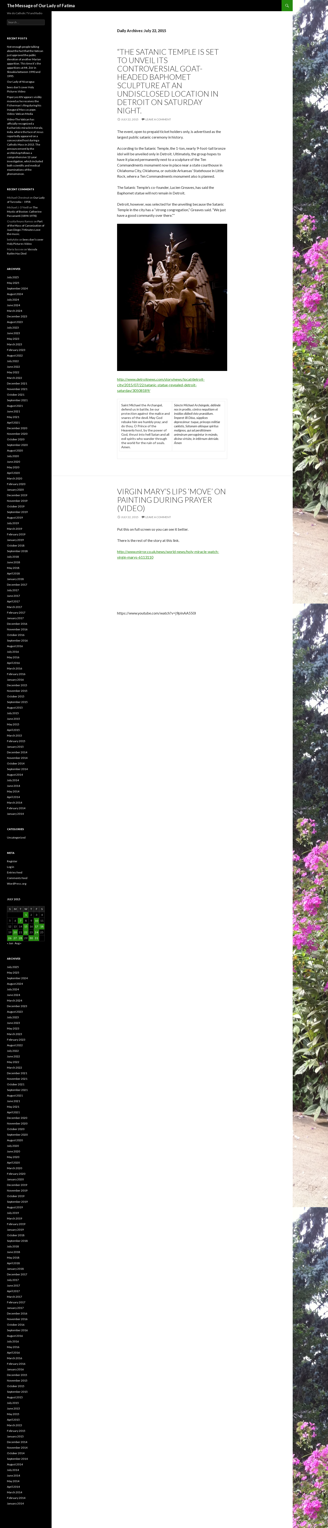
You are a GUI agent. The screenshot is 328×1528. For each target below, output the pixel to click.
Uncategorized (16, 837)
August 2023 (15, 322)
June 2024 (13, 305)
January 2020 (15, 489)
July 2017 (13, 590)
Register (12, 861)
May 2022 (13, 372)
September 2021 (17, 400)
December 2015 (17, 685)
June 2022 (13, 366)
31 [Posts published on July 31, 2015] (36, 938)
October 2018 (15, 545)
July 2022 (13, 361)
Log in (10, 867)
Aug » (18, 943)
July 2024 (13, 299)
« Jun (10, 943)
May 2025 (13, 283)
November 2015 (17, 691)
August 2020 (15, 450)
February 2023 (16, 350)
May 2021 (13, 417)
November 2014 (17, 758)
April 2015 (13, 730)
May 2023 (13, 338)
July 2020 (13, 456)
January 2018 (15, 579)
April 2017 (13, 601)
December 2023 (17, 316)
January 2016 (15, 679)
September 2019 (17, 512)
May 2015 (13, 724)
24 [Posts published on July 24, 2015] (36, 932)
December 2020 (17, 428)
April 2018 (13, 573)
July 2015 (13, 713)
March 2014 (14, 802)
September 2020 (17, 445)
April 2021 (13, 422)
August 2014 (15, 774)
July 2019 (13, 523)
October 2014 (15, 763)
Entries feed (14, 872)
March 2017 (14, 607)
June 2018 (13, 562)
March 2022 (14, 378)
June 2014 (13, 786)
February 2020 (16, 484)
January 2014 (15, 813)
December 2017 (17, 584)
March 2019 (14, 528)
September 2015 (17, 702)
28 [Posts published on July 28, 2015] (20, 938)
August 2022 (15, 355)
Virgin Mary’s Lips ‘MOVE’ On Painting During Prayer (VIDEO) (171, 500)
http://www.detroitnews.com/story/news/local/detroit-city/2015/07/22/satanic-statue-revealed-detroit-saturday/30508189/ (161, 385)
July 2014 (13, 780)
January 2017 (15, 618)
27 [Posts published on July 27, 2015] (15, 938)
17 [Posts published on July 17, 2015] (36, 926)
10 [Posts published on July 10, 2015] (36, 920)
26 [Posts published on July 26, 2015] (9, 938)
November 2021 (17, 389)
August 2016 (15, 646)
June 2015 (13, 718)
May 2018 (13, 568)
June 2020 (13, 461)
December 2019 (17, 495)
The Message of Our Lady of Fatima (41, 5)
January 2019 (15, 540)
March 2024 (14, 310)
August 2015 (15, 707)
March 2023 (14, 344)
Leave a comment (158, 119)
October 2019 (15, 506)
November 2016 (17, 629)
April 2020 (13, 473)
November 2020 (17, 433)
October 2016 (15, 635)
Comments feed (17, 878)
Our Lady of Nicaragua (20, 81)
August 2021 (15, 405)
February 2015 (16, 741)
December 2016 (17, 623)
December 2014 (17, 752)
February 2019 (16, 534)
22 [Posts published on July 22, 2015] (25, 932)
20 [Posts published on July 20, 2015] (15, 932)
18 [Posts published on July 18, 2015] (41, 926)
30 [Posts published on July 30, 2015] (31, 938)
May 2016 (13, 657)
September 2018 (17, 551)
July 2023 (13, 327)
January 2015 (15, 746)
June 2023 (13, 333)
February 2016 (16, 674)
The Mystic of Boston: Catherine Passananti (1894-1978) (24, 211)
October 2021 (15, 394)
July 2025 (13, 277)
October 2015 (15, 696)
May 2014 (13, 791)
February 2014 (16, 808)
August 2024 (15, 294)
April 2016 (13, 663)
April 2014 (13, 797)
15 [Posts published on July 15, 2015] (25, 926)
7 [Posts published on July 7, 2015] (20, 920)
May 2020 (13, 467)
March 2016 (14, 668)
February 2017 (16, 612)
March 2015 (14, 735)
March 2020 (14, 478)
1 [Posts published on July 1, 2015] (26, 915)
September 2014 (17, 769)
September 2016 (17, 640)
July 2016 (13, 651)
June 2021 (13, 411)
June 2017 (13, 596)
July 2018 (13, 556)
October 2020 (15, 439)
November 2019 (17, 501)
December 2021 (17, 383)
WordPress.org (16, 883)
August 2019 (15, 517)
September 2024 (17, 288)
